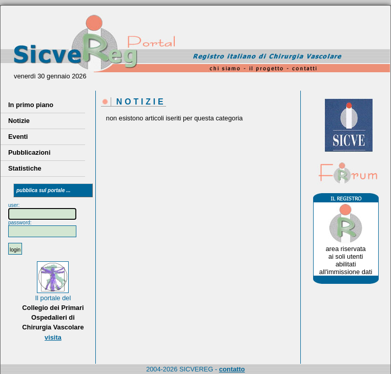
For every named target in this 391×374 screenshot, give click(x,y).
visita (53, 337)
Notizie (19, 120)
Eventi (18, 136)
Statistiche (25, 168)
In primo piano (30, 105)
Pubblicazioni (29, 152)
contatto (231, 369)
